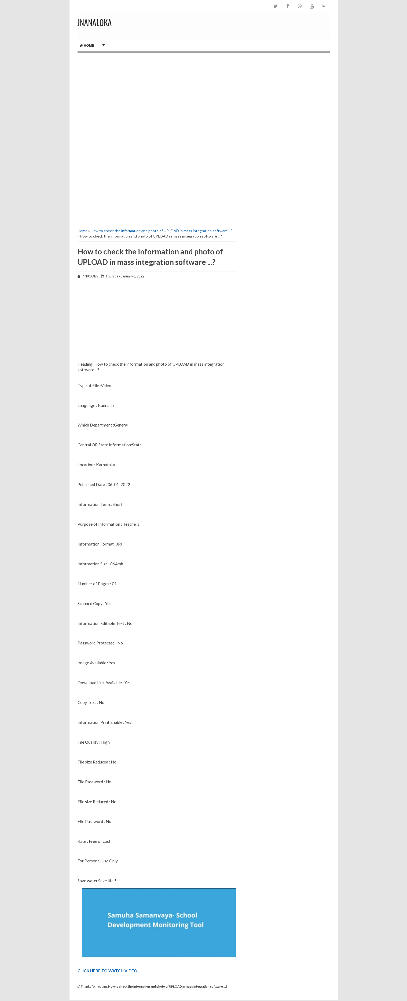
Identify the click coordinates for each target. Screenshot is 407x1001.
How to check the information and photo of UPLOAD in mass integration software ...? (162, 230)
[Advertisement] (157, 98)
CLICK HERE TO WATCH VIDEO (107, 970)
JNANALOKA (95, 22)
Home (87, 45)
